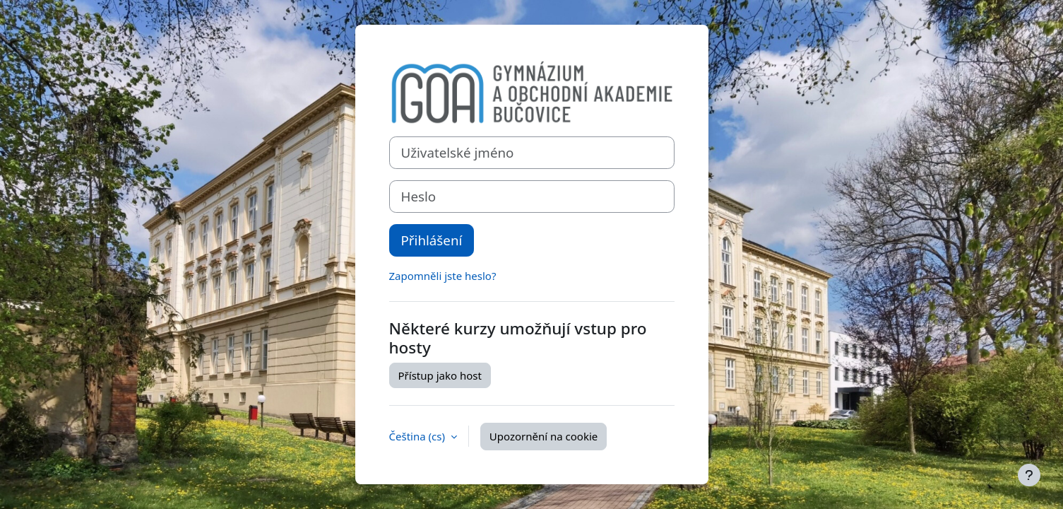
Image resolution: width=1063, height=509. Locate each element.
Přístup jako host (440, 375)
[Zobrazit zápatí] (1029, 475)
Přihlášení (432, 240)
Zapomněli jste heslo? (443, 276)
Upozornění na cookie (543, 436)
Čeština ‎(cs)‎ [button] (418, 436)
